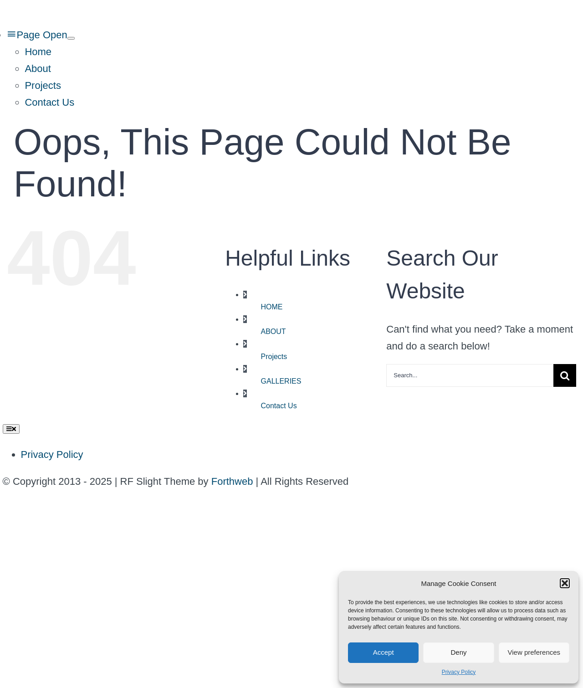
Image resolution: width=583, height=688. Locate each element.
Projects (274, 356)
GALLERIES (281, 381)
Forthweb (232, 481)
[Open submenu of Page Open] (71, 38)
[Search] (564, 375)
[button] (564, 583)
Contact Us (279, 406)
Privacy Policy (459, 672)
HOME (272, 307)
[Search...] (469, 375)
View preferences (534, 652)
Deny (458, 652)
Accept (383, 652)
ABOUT (273, 331)
